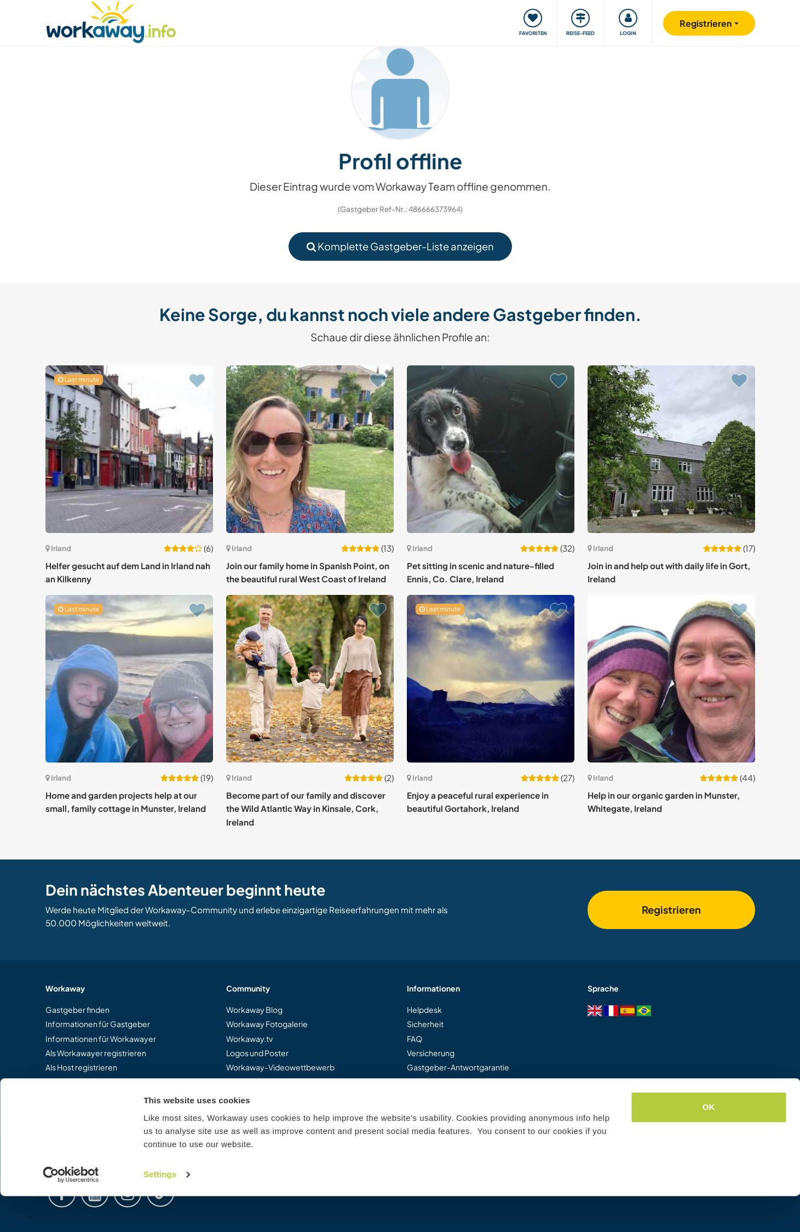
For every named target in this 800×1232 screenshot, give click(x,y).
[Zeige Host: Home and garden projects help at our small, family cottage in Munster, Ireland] (129, 679)
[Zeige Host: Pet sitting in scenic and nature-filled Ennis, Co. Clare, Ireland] (490, 449)
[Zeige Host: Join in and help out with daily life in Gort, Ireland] (671, 449)
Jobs (415, 1111)
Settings (159, 1210)
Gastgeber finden (77, 1010)
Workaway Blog (254, 1010)
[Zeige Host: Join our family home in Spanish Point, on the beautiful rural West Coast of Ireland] (310, 449)
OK (709, 1143)
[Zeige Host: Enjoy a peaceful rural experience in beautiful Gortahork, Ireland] (490, 679)
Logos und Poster (257, 1053)
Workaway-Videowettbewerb (280, 1067)
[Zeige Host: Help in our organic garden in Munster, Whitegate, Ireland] (671, 679)
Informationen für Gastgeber (97, 1024)
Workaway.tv (249, 1039)
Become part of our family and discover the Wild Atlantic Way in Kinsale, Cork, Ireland (305, 808)
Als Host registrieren (81, 1067)
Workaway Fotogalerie (267, 1024)
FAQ (414, 1039)
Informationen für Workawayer (100, 1039)
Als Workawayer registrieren (95, 1053)
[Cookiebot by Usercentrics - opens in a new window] (71, 1210)
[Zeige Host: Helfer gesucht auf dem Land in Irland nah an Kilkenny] (129, 449)
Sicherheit (425, 1024)
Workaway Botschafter (267, 1082)
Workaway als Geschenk (89, 1082)
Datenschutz (429, 1096)
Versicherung (430, 1053)
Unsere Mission (253, 1096)
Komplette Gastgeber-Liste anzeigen (400, 246)
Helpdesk (424, 1010)
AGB (415, 1082)
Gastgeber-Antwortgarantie (458, 1067)
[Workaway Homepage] (111, 20)
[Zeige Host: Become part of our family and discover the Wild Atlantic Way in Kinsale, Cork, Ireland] (310, 679)
